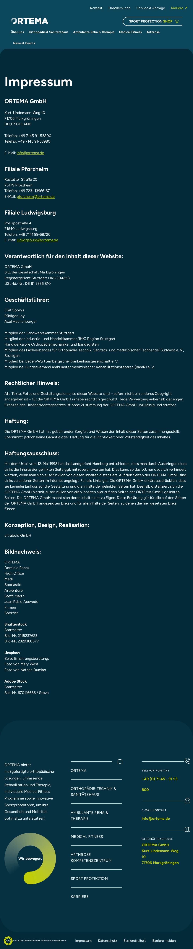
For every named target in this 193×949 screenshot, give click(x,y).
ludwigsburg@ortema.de (37, 240)
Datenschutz (107, 940)
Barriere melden (164, 940)
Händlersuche (119, 8)
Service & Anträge (150, 8)
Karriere (177, 8)
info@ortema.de (30, 153)
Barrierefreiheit (135, 940)
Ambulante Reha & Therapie (89, 815)
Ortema (79, 770)
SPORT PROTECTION (150, 21)
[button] (8, 941)
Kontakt (96, 8)
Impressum (83, 940)
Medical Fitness (87, 836)
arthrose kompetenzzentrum (91, 857)
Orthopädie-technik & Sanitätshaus (93, 791)
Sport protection (89, 878)
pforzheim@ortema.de (36, 196)
